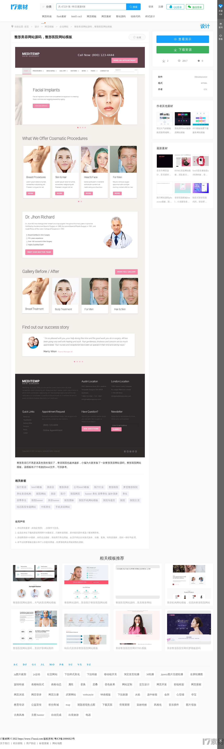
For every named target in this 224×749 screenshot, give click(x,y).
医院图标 (69, 500)
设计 (37, 26)
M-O (51, 664)
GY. (205, 89)
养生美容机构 (24, 494)
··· (42, 23)
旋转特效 (19, 684)
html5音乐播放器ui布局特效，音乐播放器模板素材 (201, 173)
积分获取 (18, 743)
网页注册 (54, 694)
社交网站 (52, 674)
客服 (220, 37)
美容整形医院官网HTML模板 (131, 648)
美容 (53, 494)
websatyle (88, 694)
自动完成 (56, 715)
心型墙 (180, 694)
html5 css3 (76, 16)
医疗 (63, 494)
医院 (122, 500)
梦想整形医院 (130, 487)
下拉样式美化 (72, 674)
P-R (61, 664)
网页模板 (92, 16)
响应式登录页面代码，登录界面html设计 (201, 200)
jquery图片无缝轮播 (172, 674)
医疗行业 (99, 487)
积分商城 (54, 704)
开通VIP (220, 10)
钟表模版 (106, 694)
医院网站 (41, 494)
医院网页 (75, 494)
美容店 (50, 487)
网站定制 (127, 684)
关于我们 (5, 743)
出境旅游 (73, 715)
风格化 (158, 704)
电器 (88, 715)
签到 (220, 25)
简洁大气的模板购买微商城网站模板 (164, 130)
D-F (25, 664)
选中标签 (152, 694)
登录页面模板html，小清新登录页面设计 (182, 200)
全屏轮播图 (196, 674)
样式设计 (150, 16)
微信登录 (195, 7)
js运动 (36, 674)
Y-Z (89, 664)
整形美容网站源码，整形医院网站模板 (93, 26)
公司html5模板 (81, 487)
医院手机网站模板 (88, 500)
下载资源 (183, 49)
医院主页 (135, 500)
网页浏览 (19, 694)
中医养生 (46, 507)
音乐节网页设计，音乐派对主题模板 (164, 173)
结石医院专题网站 (26, 507)
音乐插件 (174, 704)
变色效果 (110, 684)
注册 (160, 6)
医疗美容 (21, 487)
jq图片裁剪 (20, 674)
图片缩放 (191, 704)
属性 (70, 684)
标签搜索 (44, 743)
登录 (151, 6)
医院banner (37, 500)
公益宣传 (36, 704)
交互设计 (144, 684)
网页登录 (36, 694)
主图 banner (37, 715)
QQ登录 (175, 7)
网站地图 (57, 743)
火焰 (137, 694)
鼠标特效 (142, 704)
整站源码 (121, 16)
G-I (34, 664)
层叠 (95, 684)
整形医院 (113, 487)
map (68, 704)
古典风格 (19, 715)
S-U (70, 664)
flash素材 (61, 16)
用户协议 (31, 743)
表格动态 (56, 684)
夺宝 (193, 694)
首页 (26, 26)
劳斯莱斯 (124, 704)
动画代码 (135, 16)
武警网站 (71, 694)
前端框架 (179, 684)
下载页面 (107, 704)
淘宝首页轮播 (131, 674)
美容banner (53, 500)
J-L (42, 664)
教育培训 (19, 704)
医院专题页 (109, 500)
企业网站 (64, 26)
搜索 (133, 6)
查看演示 (182, 39)
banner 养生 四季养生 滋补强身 (101, 494)
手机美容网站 (63, 507)
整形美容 (64, 487)
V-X (80, 664)
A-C (15, 664)
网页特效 (47, 16)
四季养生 (21, 500)
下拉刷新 (123, 694)
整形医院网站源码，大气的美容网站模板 (34, 602)
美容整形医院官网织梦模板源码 (184, 648)
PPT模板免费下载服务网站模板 (200, 130)
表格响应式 (37, 684)
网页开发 (162, 684)
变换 (83, 684)
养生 (125, 494)
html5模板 (36, 487)
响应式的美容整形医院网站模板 (81, 648)
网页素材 (106, 16)
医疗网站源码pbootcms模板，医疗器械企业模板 (164, 200)
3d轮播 (150, 674)
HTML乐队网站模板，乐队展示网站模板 (183, 173)
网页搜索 (196, 684)
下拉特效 (92, 674)
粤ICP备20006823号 (64, 739)
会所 (166, 694)
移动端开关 (110, 674)
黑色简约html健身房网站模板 (183, 130)
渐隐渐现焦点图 (86, 704)
